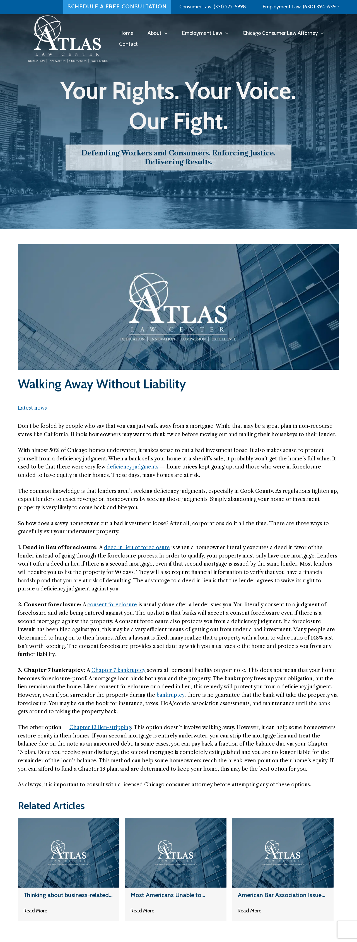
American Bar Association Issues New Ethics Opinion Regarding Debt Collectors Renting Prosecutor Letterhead (281, 895)
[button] (164, 33)
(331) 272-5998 (230, 5)
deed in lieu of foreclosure (137, 547)
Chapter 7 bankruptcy (118, 670)
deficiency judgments (132, 467)
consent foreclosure (112, 605)
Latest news (32, 408)
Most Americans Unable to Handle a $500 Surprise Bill (167, 895)
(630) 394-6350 (320, 5)
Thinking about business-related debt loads (66, 895)
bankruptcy (170, 695)
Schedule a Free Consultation (117, 5)
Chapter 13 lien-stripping (100, 727)
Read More (35, 912)
